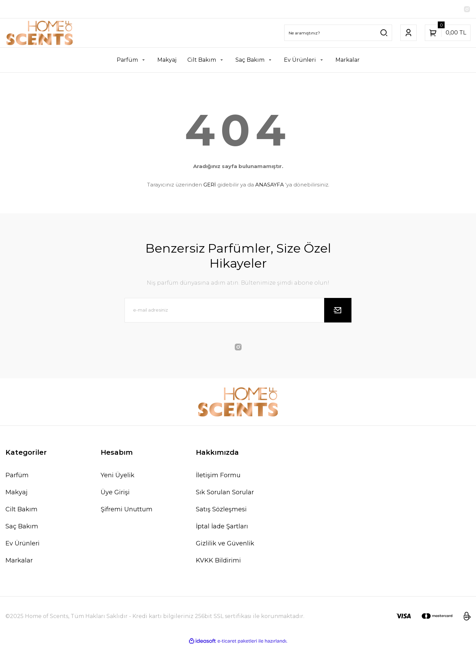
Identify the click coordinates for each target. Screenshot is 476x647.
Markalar (19, 561)
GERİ (209, 185)
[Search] (338, 34)
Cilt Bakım (21, 510)
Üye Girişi (115, 493)
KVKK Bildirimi (218, 561)
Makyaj (16, 493)
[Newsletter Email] (238, 311)
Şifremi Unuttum (127, 510)
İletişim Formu (218, 476)
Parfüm (17, 476)
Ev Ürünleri (22, 544)
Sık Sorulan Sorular (225, 493)
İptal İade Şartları (222, 527)
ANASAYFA (269, 185)
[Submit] (337, 311)
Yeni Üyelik (117, 476)
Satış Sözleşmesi (221, 510)
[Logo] (39, 34)
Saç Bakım (21, 527)
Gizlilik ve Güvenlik (225, 544)
